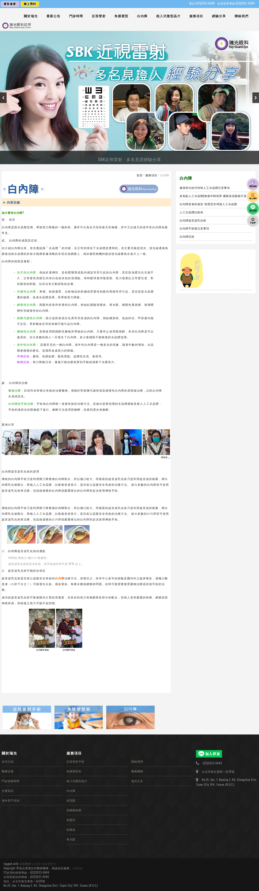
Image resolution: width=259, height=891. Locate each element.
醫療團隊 (137, 771)
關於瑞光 (31, 16)
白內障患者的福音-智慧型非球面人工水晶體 (208, 204)
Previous (3, 97)
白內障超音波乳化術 (193, 220)
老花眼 (71, 800)
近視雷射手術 (75, 761)
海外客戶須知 (11, 800)
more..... (166, 457)
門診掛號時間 (11, 781)
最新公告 (53, 16)
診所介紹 (8, 761)
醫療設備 (8, 771)
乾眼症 (71, 820)
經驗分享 (219, 16)
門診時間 (76, 16)
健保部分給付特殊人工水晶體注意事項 (205, 188)
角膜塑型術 (74, 771)
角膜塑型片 (49, 864)
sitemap (77, 868)
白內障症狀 (187, 236)
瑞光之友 (137, 781)
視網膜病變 (74, 810)
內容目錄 (13, 202)
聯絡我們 (242, 16)
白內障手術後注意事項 (194, 228)
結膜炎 (71, 829)
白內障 (142, 16)
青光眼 (71, 839)
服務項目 (196, 16)
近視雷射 (99, 16)
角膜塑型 (121, 16)
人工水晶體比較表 (191, 212)
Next (255, 97)
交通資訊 (8, 791)
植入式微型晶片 (168, 16)
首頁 (139, 175)
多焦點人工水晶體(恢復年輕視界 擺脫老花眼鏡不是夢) (215, 196)
